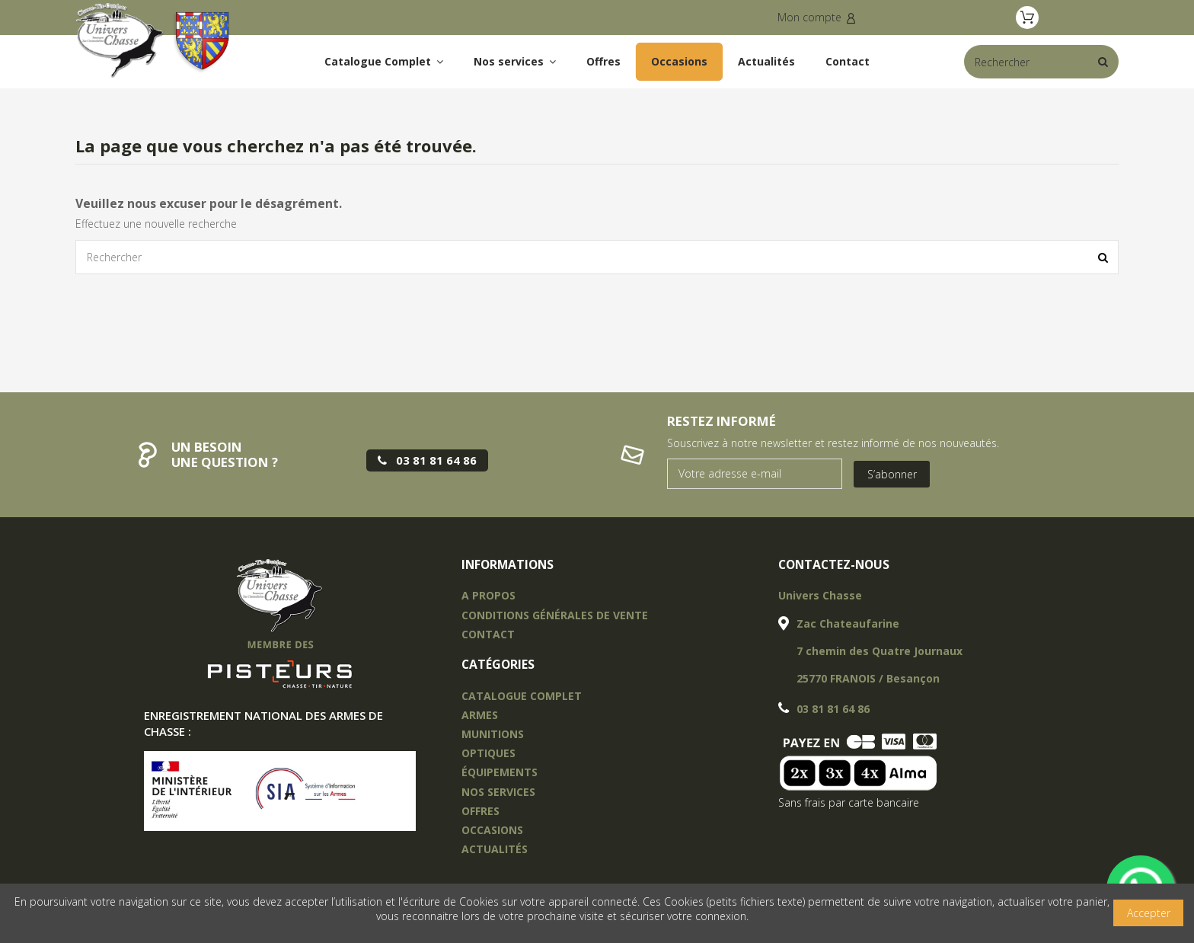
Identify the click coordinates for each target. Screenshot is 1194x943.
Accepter (1148, 913)
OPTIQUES (488, 753)
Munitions (492, 734)
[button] (514, 62)
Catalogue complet (521, 696)
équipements (499, 772)
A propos (488, 595)
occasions (492, 830)
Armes (479, 715)
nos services (498, 792)
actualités (494, 849)
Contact (488, 634)
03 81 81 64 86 (833, 709)
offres (480, 811)
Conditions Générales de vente (554, 615)
